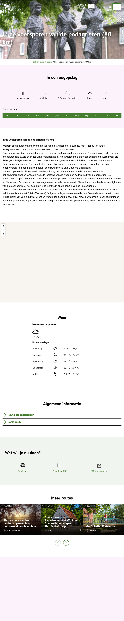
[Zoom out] (3, 230)
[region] (62, 262)
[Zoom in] (3, 226)
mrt (27, 115)
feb (17, 115)
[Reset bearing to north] (3, 234)
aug (77, 115)
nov (106, 115)
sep (86, 115)
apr (37, 115)
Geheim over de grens (42, 62)
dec (116, 115)
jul (67, 115)
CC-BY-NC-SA (81, 526)
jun (57, 115)
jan (7, 115)
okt (96, 115)
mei (47, 115)
